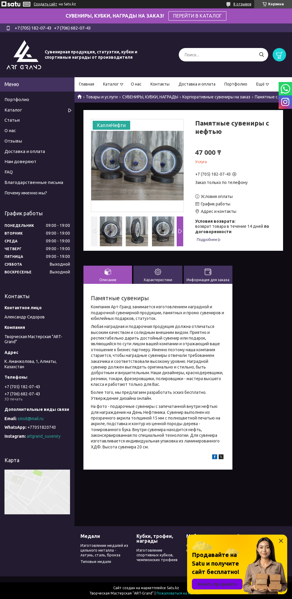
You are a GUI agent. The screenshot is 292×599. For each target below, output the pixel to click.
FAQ (8, 171)
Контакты (160, 84)
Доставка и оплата (196, 84)
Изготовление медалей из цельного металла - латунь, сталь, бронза (104, 550)
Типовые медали (95, 561)
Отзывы (13, 140)
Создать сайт (45, 4)
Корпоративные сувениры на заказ (216, 97)
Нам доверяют (20, 161)
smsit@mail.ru (31, 418)
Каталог (111, 84)
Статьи (12, 120)
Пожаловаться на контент (179, 593)
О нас (136, 84)
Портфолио (235, 84)
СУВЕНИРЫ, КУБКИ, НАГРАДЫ (150, 97)
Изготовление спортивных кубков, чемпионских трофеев (157, 555)
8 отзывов (242, 4)
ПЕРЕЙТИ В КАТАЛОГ (197, 15)
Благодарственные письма (33, 182)
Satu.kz (173, 588)
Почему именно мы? (25, 192)
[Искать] (261, 54)
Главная (86, 84)
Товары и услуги (102, 97)
